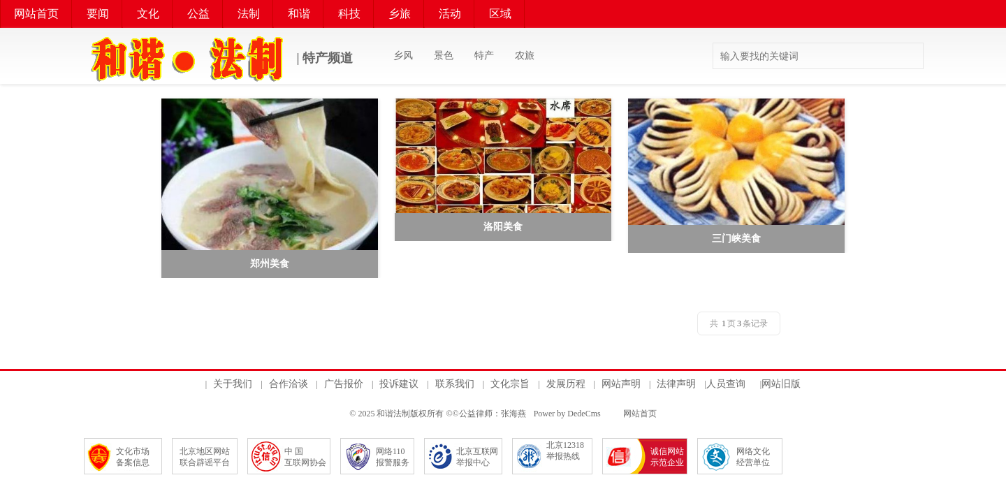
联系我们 (454, 384)
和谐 (299, 14)
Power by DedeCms (567, 413)
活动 (450, 14)
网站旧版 (781, 384)
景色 (443, 55)
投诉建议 (398, 384)
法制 (249, 14)
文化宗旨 (510, 384)
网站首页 (36, 14)
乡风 (403, 55)
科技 (349, 14)
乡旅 (399, 14)
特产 (484, 55)
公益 (198, 14)
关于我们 (232, 384)
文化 (148, 14)
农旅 (524, 55)
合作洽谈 (288, 384)
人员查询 (725, 384)
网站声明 (621, 384)
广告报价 (343, 384)
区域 (500, 14)
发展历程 (565, 384)
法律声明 (676, 384)
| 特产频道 (218, 59)
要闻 (98, 14)
